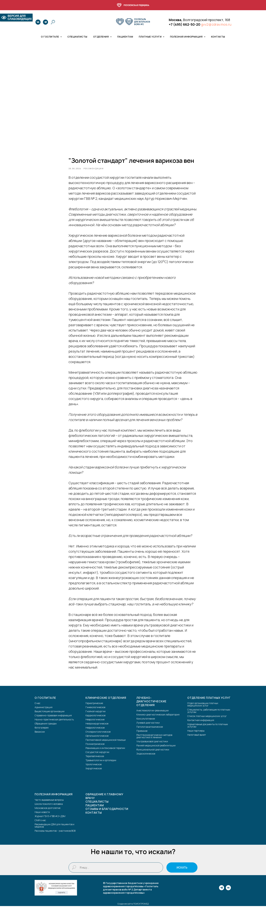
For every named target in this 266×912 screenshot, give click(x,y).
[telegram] (45, 22)
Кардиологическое (96, 721)
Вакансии (40, 737)
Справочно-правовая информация (53, 721)
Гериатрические (94, 709)
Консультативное (145, 724)
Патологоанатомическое (149, 732)
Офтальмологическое (97, 741)
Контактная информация (200, 726)
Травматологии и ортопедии (101, 766)
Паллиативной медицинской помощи (106, 745)
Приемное (141, 736)
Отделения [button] (101, 36)
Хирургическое (94, 774)
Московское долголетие (47, 813)
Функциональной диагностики (152, 755)
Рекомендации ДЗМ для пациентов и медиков (54, 831)
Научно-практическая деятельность (54, 725)
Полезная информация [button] (186, 36)
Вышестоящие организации (49, 717)
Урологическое (94, 770)
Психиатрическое (95, 749)
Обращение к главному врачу (104, 802)
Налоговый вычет (196, 740)
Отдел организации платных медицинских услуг (202, 710)
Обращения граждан (46, 729)
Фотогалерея (42, 733)
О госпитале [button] (50, 36)
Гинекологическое (95, 713)
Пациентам (125, 36)
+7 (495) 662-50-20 (184, 24)
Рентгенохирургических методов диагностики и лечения (154, 742)
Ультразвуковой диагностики (152, 747)
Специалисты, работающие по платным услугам (208, 717)
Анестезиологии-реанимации (152, 716)
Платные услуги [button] (150, 36)
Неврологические (95, 725)
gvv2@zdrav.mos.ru (216, 24)
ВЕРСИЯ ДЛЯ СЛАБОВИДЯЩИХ (16, 17)
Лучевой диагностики (148, 728)
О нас (37, 709)
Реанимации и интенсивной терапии (105, 754)
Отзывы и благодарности (107, 815)
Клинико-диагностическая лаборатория (157, 720)
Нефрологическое (95, 733)
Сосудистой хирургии (97, 758)
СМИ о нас (40, 826)
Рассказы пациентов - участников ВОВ (55, 836)
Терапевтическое (95, 762)
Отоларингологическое (98, 737)
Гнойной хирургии (96, 717)
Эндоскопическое (145, 759)
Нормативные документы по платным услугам (207, 731)
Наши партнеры (195, 736)
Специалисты (77, 36)
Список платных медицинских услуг (207, 722)
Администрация (43, 713)
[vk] (38, 22)
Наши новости (42, 817)
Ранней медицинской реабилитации (156, 751)
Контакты (218, 36)
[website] (52, 22)
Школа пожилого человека (49, 809)
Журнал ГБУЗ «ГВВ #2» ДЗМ (50, 821)
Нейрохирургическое (97, 729)
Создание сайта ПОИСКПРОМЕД (133, 909)
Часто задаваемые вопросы (49, 805)
